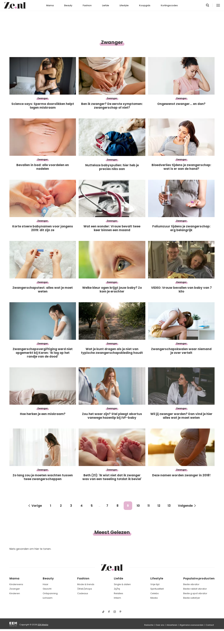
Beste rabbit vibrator (195, 588)
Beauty (68, 5)
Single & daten (122, 584)
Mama (50, 5)
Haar (45, 584)
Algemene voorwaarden (192, 625)
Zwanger (14, 588)
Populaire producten (199, 578)
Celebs (154, 593)
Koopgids (144, 5)
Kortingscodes (169, 5)
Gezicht (47, 588)
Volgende (185, 506)
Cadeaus (82, 593)
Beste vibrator (191, 584)
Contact (210, 625)
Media (154, 598)
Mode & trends (85, 584)
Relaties (118, 593)
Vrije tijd (154, 584)
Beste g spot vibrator (195, 593)
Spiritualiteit (157, 588)
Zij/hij (117, 588)
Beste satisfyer (191, 598)
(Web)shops (84, 588)
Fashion (87, 5)
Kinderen (14, 593)
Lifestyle (124, 5)
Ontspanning (50, 593)
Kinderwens (16, 584)
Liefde (105, 5)
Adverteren (172, 625)
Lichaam (47, 598)
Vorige (36, 506)
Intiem (117, 598)
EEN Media (43, 624)
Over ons (160, 625)
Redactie (148, 625)
